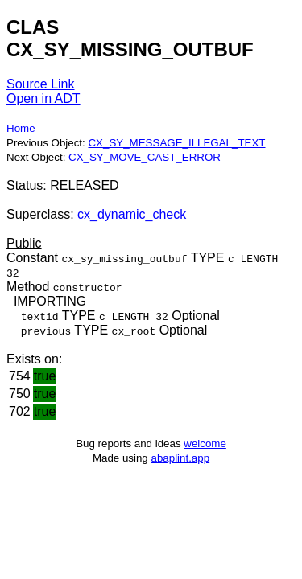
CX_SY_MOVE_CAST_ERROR (144, 157)
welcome (205, 443)
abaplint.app (180, 458)
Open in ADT (43, 98)
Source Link (40, 84)
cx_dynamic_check (131, 214)
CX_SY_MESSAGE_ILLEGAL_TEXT (176, 143)
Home (20, 128)
